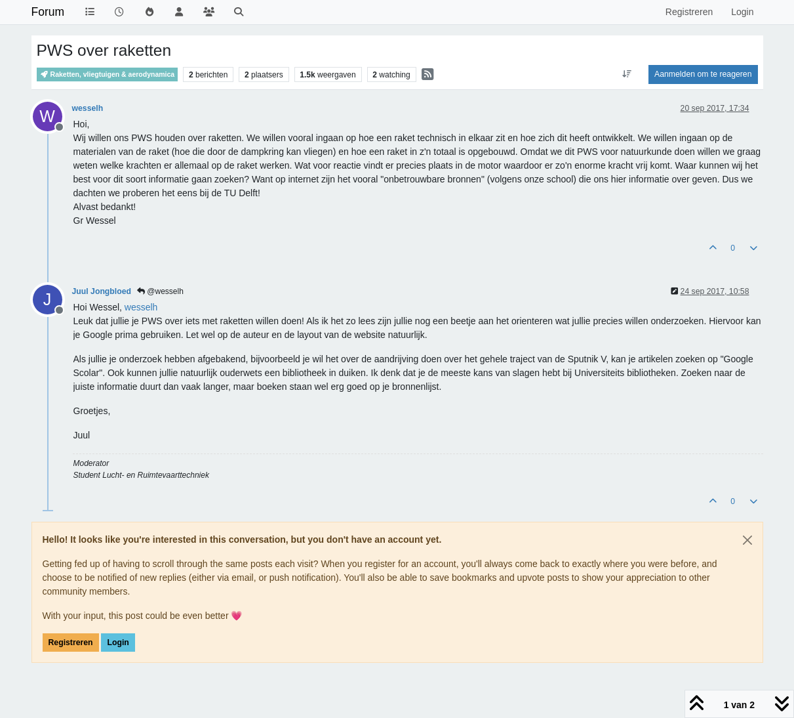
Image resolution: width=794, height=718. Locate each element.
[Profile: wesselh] (141, 307)
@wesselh (160, 291)
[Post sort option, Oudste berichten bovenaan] (627, 74)
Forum (48, 11)
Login (118, 642)
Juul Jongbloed (102, 291)
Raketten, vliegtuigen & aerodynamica (107, 74)
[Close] (747, 540)
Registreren (71, 642)
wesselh (88, 108)
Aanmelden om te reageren (702, 74)
